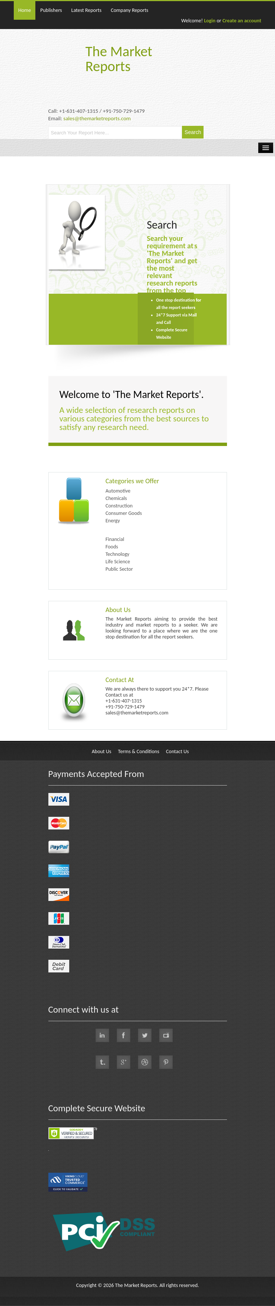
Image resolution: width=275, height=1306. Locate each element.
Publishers (51, 10)
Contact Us (177, 751)
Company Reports (129, 10)
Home (24, 10)
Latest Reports (86, 10)
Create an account (242, 20)
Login (209, 20)
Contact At (120, 680)
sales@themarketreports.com (97, 118)
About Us (118, 610)
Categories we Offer (132, 481)
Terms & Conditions (138, 751)
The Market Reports (119, 59)
